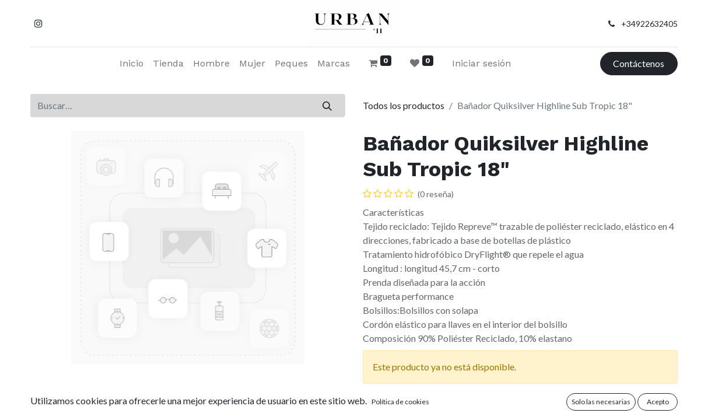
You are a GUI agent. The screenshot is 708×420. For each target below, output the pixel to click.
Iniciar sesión (481, 63)
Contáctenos (638, 63)
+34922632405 (649, 24)
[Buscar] (327, 105)
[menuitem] (131, 63)
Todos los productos (403, 105)
